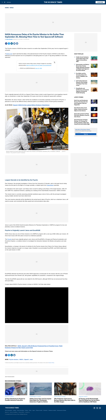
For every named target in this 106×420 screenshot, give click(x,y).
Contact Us (27, 412)
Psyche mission (13, 359)
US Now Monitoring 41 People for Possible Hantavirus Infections (15, 399)
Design (14, 410)
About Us (7, 412)
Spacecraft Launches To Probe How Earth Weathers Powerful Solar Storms (81, 115)
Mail (17, 43)
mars (31, 359)
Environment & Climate (61, 410)
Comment (14, 43)
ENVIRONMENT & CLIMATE (35, 396)
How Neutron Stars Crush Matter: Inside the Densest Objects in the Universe (80, 109)
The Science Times (53, 2)
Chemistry (45, 410)
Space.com (9, 53)
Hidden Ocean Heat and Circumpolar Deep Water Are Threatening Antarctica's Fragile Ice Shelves (40, 400)
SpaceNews (50, 185)
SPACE (11, 7)
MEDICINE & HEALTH (9, 396)
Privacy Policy (21, 412)
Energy (26, 410)
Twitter (9, 43)
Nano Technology (20, 410)
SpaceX (26, 359)
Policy (30, 410)
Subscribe (100, 2)
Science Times (51, 362)
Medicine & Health (52, 410)
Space (34, 410)
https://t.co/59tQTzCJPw (32, 65)
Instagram (100, 408)
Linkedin (11, 43)
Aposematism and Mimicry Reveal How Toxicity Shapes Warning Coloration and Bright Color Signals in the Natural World (83, 67)
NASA (21, 359)
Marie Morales (9, 39)
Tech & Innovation (8, 410)
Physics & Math (39, 410)
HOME (7, 7)
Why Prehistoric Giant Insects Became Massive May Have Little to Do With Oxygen (64, 400)
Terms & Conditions (13, 412)
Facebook (6, 43)
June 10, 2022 (38, 68)
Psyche (10, 239)
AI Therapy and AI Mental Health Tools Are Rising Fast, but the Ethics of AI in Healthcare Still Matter (89, 400)
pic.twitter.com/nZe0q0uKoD (44, 65)
